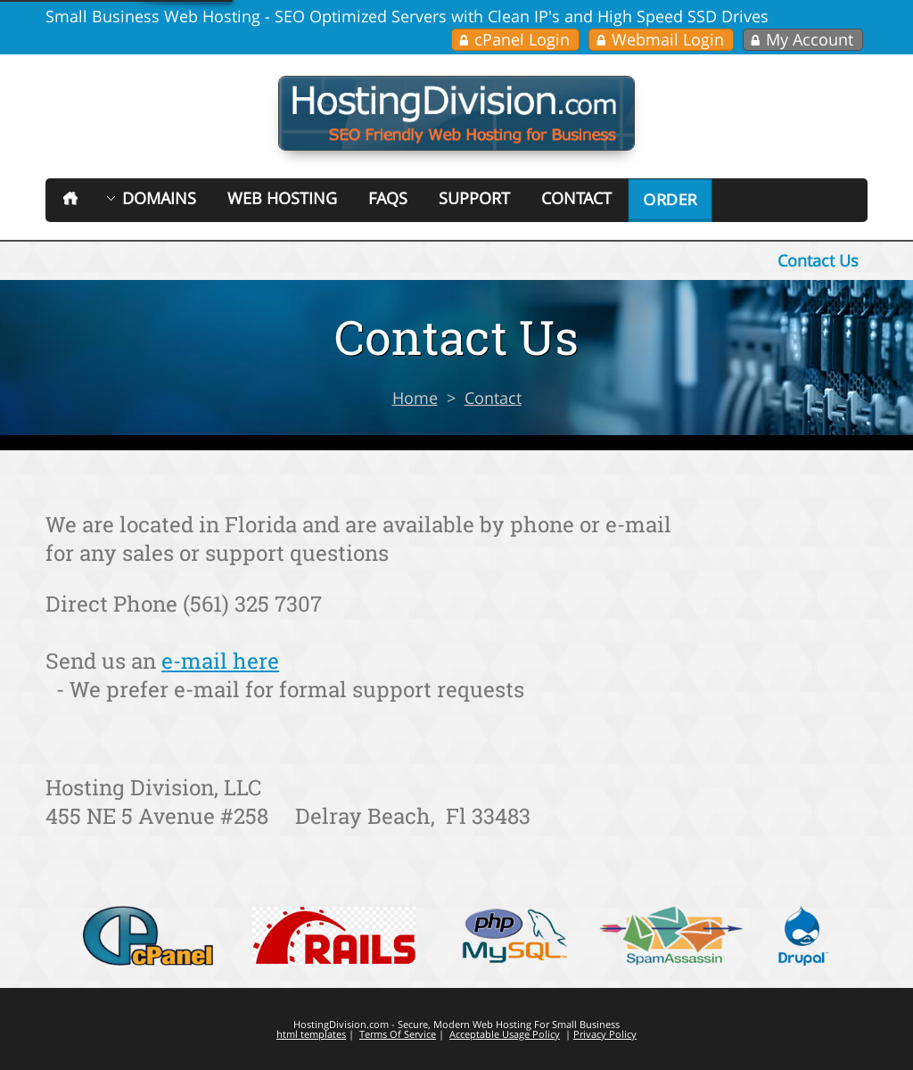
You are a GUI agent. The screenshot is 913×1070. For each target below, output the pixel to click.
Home (415, 397)
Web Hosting (282, 198)
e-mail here (220, 660)
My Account (809, 39)
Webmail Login (668, 39)
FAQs (387, 198)
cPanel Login (522, 39)
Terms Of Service (397, 1034)
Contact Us (818, 260)
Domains (159, 198)
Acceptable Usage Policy (504, 1034)
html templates (311, 1034)
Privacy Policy (605, 1034)
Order (670, 199)
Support (474, 198)
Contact (576, 198)
